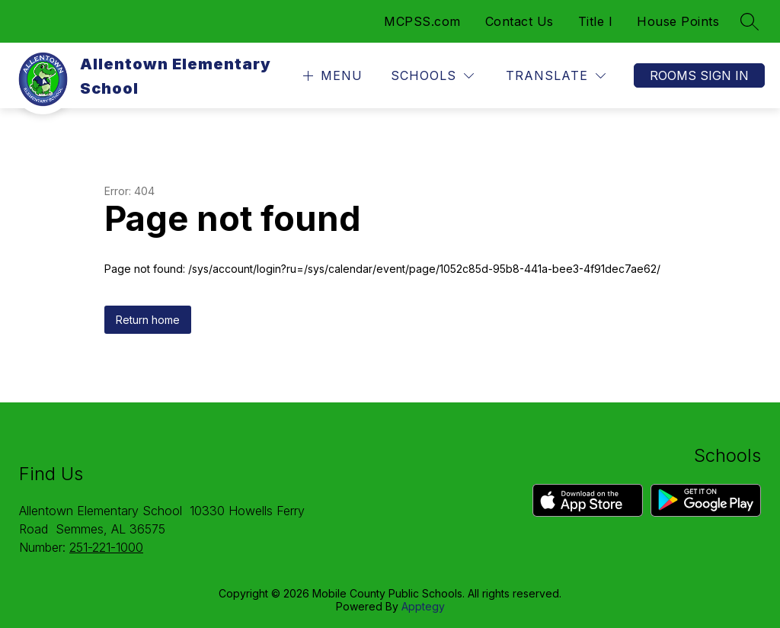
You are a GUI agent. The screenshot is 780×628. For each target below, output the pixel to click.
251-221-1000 (106, 547)
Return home (148, 319)
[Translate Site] (555, 75)
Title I (595, 21)
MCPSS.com (422, 21)
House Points (678, 21)
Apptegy (423, 606)
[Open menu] (331, 75)
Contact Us (519, 21)
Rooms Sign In (699, 75)
